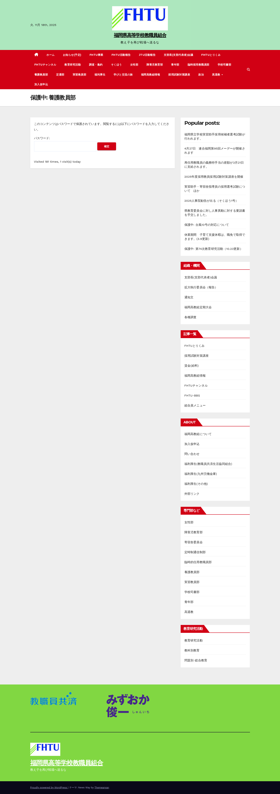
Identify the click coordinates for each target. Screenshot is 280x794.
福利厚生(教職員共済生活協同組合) (208, 464)
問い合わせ (192, 454)
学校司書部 (224, 64)
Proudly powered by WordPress (49, 787)
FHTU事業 (96, 55)
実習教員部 (79, 74)
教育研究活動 (72, 64)
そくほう (116, 64)
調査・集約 (96, 64)
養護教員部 (41, 74)
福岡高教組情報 (150, 74)
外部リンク (192, 494)
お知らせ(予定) (72, 55)
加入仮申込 (41, 84)
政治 (201, 74)
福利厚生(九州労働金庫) (200, 474)
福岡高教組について (198, 434)
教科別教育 (192, 650)
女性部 (134, 64)
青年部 (175, 64)
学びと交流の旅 (123, 74)
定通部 (60, 74)
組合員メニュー (195, 405)
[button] (248, 69)
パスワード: (65, 144)
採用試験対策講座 (179, 74)
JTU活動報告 (147, 55)
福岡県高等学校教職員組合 (140, 35)
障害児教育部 (154, 64)
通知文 (189, 297)
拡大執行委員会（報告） (201, 287)
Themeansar (101, 787)
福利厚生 (99, 74)
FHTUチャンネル (45, 64)
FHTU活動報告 (121, 55)
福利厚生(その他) (196, 484)
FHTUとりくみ (210, 55)
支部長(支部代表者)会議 (178, 55)
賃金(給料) (191, 365)
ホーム (50, 55)
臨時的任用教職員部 (198, 562)
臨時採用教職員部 (198, 64)
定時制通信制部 (195, 552)
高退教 (216, 74)
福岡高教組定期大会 (198, 307)
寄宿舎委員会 (193, 542)
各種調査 (190, 317)
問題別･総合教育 (195, 660)
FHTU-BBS (192, 395)
